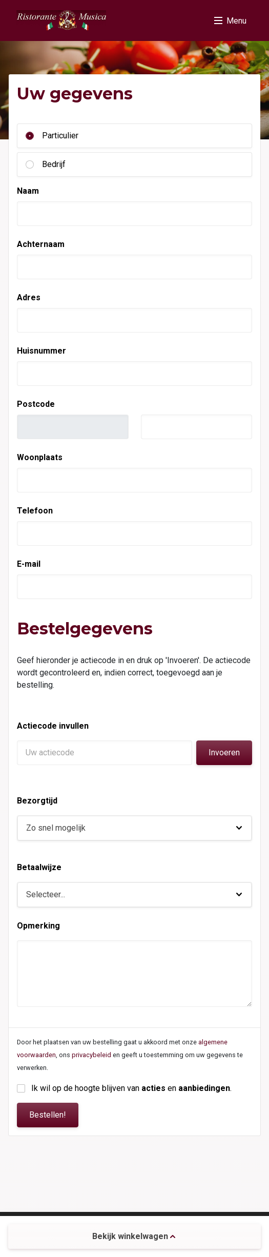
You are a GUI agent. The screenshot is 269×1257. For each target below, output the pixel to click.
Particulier (60, 135)
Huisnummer (41, 351)
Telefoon (35, 511)
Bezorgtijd (37, 801)
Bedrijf (54, 164)
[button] (134, 828)
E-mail (28, 564)
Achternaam (41, 244)
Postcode (36, 404)
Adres (28, 297)
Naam (28, 191)
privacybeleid (91, 1055)
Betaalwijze (39, 867)
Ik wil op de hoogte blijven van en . (131, 1088)
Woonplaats (40, 457)
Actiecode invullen (53, 726)
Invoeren (224, 752)
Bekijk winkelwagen (133, 1236)
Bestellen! (47, 1115)
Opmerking (38, 926)
